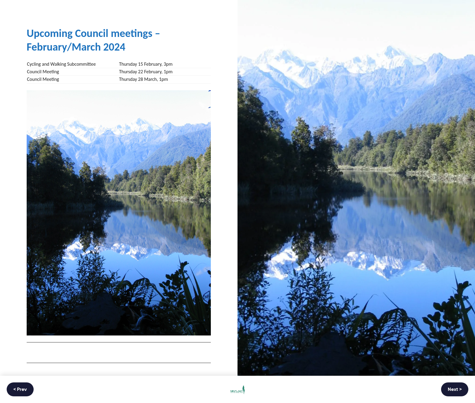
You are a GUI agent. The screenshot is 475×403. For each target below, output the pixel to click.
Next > (455, 389)
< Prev (20, 389)
